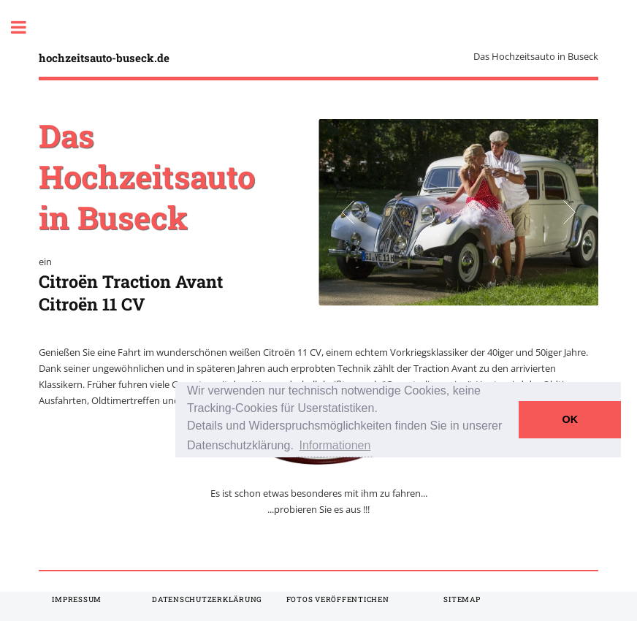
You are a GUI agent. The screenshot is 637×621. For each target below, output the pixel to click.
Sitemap (461, 599)
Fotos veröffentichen (337, 599)
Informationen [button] (335, 445)
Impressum (77, 599)
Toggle (26, 27)
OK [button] (570, 419)
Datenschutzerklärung (207, 599)
